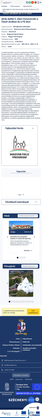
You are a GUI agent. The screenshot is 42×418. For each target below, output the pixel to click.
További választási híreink (27, 216)
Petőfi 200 (26, 342)
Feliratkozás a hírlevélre (21, 375)
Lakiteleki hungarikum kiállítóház (17, 272)
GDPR (12, 379)
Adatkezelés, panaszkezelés (32, 345)
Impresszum (19, 379)
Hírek (18, 339)
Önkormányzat (14, 342)
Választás (16, 348)
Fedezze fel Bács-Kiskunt (11, 345)
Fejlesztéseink (27, 339)
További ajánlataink (29, 266)
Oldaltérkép (28, 379)
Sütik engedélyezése (33, 312)
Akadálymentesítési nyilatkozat (29, 349)
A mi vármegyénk (13, 351)
